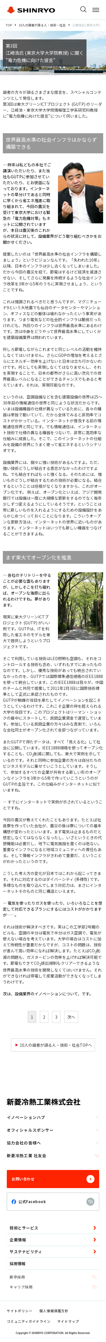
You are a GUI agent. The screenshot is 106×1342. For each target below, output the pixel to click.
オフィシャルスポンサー (53, 1130)
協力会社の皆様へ (53, 1143)
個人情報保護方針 (54, 1310)
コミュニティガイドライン (29, 1321)
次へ (71, 1017)
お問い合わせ (53, 1179)
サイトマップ (68, 1321)
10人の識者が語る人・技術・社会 (42, 25)
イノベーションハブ (53, 1117)
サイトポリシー (20, 1310)
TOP (9, 25)
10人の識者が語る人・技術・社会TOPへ (56, 1045)
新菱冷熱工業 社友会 (53, 1155)
